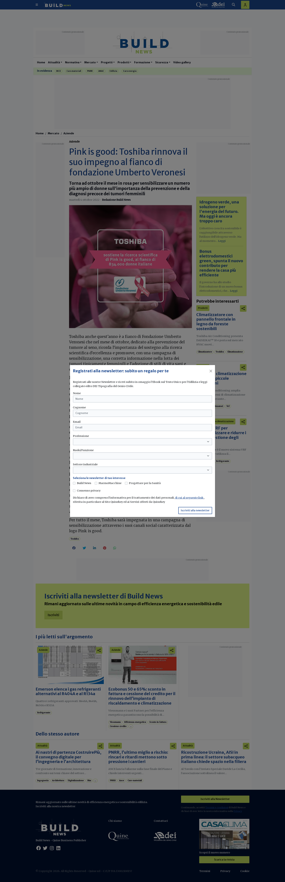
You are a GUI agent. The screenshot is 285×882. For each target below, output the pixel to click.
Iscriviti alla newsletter (195, 510)
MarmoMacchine (110, 483)
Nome (77, 393)
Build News (84, 483)
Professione (81, 436)
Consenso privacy (89, 490)
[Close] (211, 371)
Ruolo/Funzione (83, 450)
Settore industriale (85, 464)
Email (77, 421)
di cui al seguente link (189, 497)
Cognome (79, 407)
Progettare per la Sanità (145, 483)
